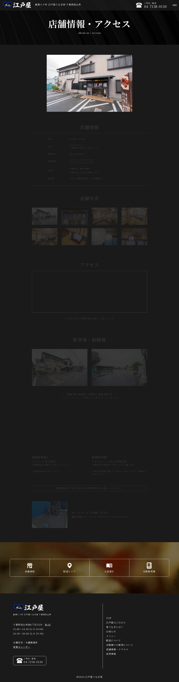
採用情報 (111, 653)
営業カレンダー (21, 647)
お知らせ (111, 631)
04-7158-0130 (77, 154)
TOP (109, 618)
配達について (113, 640)
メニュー (111, 636)
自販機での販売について (119, 645)
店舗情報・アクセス (117, 649)
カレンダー (81, 173)
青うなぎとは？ (114, 627)
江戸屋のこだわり (116, 622)
